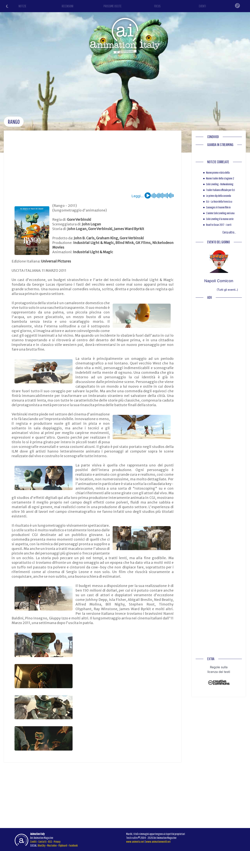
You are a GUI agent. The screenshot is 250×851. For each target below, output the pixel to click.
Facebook (73, 845)
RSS (50, 841)
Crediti (33, 841)
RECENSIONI (67, 6)
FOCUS (157, 6)
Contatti (42, 841)
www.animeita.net (135, 841)
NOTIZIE (22, 6)
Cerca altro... (229, 232)
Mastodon (52, 845)
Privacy (57, 841)
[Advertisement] (93, 163)
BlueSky (41, 845)
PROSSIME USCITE (113, 6)
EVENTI (202, 6)
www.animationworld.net (158, 841)
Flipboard (62, 845)
